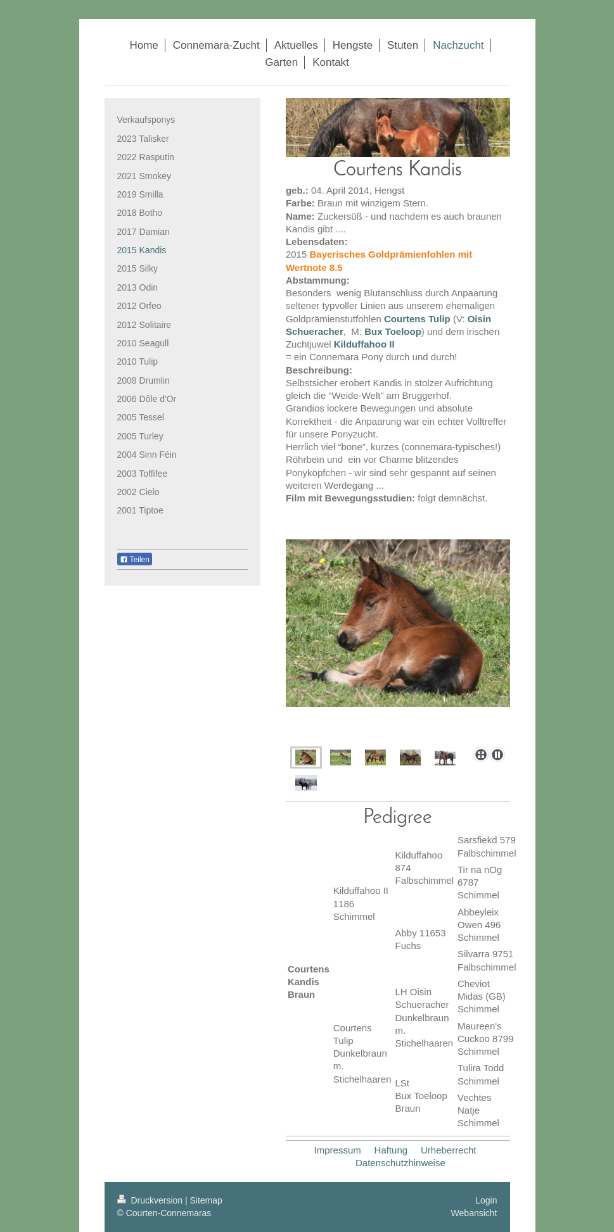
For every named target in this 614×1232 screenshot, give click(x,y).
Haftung (391, 1150)
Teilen (135, 559)
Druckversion (151, 1200)
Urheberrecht (448, 1150)
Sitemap (206, 1200)
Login (486, 1200)
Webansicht (474, 1213)
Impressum (337, 1150)
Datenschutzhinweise (400, 1162)
